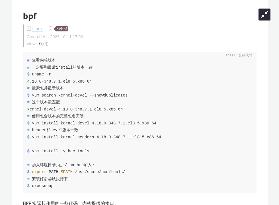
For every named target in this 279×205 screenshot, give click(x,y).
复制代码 (245, 55)
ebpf (63, 28)
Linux (37, 28)
